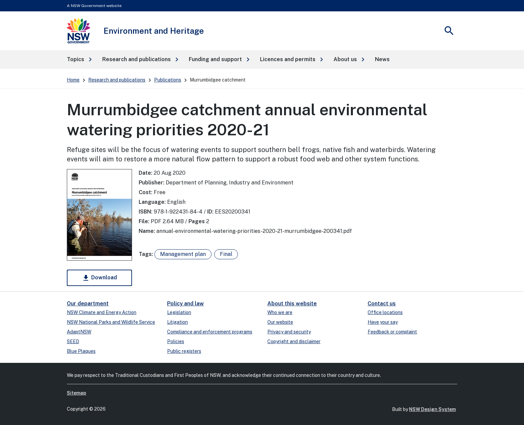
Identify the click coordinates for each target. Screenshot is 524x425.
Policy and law (185, 303)
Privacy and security (289, 331)
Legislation (179, 312)
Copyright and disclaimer (293, 341)
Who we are (279, 312)
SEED (73, 341)
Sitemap (76, 393)
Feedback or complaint (392, 331)
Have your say (383, 322)
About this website (292, 303)
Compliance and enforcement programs (209, 331)
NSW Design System (432, 409)
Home (73, 80)
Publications (167, 80)
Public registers (184, 351)
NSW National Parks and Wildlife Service (111, 322)
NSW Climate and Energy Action (101, 312)
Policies (175, 341)
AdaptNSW (79, 331)
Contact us (382, 303)
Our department (88, 303)
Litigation (177, 322)
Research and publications (116, 80)
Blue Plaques (81, 351)
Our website (280, 322)
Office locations (385, 312)
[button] (79, 59)
